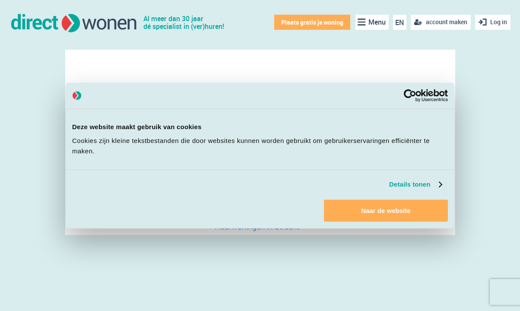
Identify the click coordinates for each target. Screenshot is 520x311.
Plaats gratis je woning (312, 22)
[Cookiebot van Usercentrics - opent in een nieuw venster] (410, 95)
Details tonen (409, 184)
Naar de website (385, 210)
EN (399, 22)
